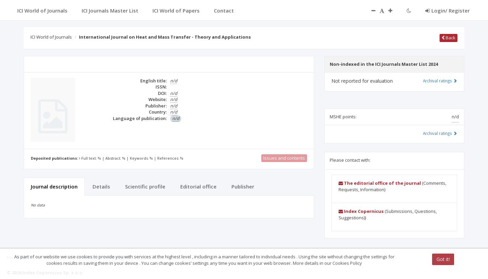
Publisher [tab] (242, 186)
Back (448, 38)
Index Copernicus (361, 211)
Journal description (54, 186)
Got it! (443, 259)
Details (101, 186)
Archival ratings (440, 80)
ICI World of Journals (51, 37)
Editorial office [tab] (198, 186)
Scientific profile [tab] (145, 186)
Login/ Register (447, 10)
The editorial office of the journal (380, 183)
